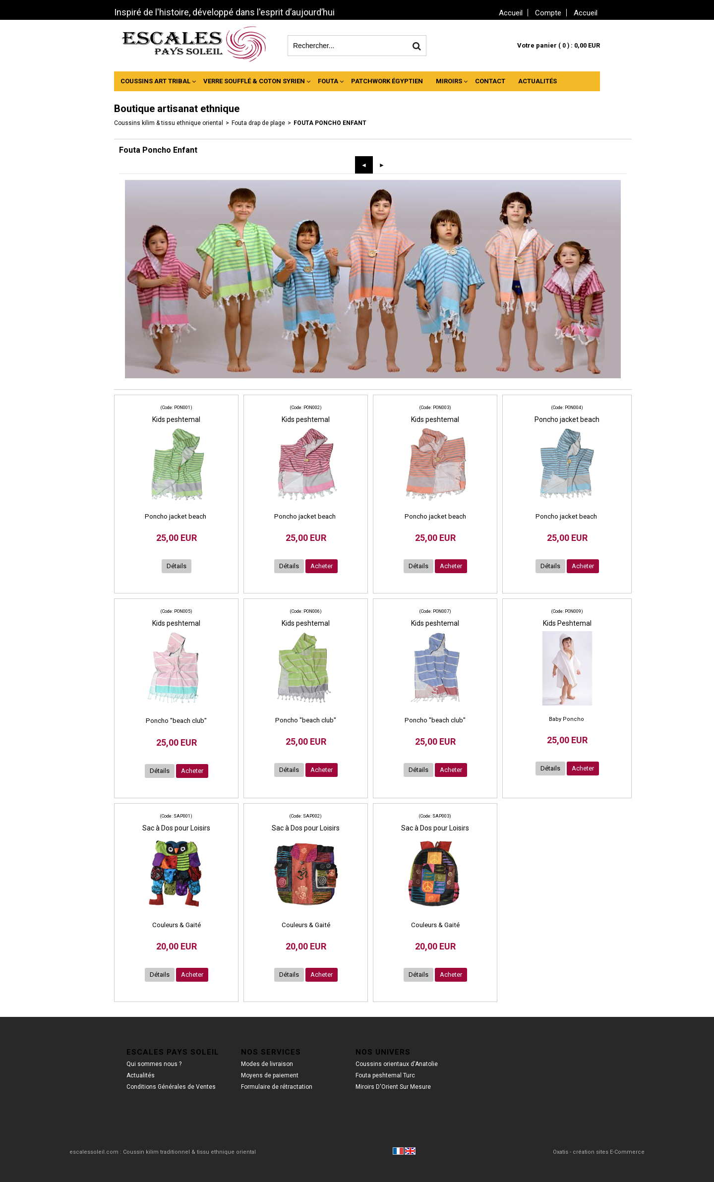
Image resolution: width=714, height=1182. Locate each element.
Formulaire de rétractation (276, 1086)
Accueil (585, 12)
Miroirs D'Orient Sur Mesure (393, 1086)
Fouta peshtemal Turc (385, 1075)
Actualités (537, 81)
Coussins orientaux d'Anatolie (397, 1064)
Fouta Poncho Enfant (330, 122)
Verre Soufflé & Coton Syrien (254, 81)
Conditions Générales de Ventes (171, 1086)
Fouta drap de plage (258, 122)
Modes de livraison (267, 1064)
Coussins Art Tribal (155, 81)
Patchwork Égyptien (387, 81)
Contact (490, 81)
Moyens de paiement (269, 1075)
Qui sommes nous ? (153, 1064)
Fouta (328, 81)
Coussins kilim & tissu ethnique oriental (168, 122)
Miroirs (449, 81)
